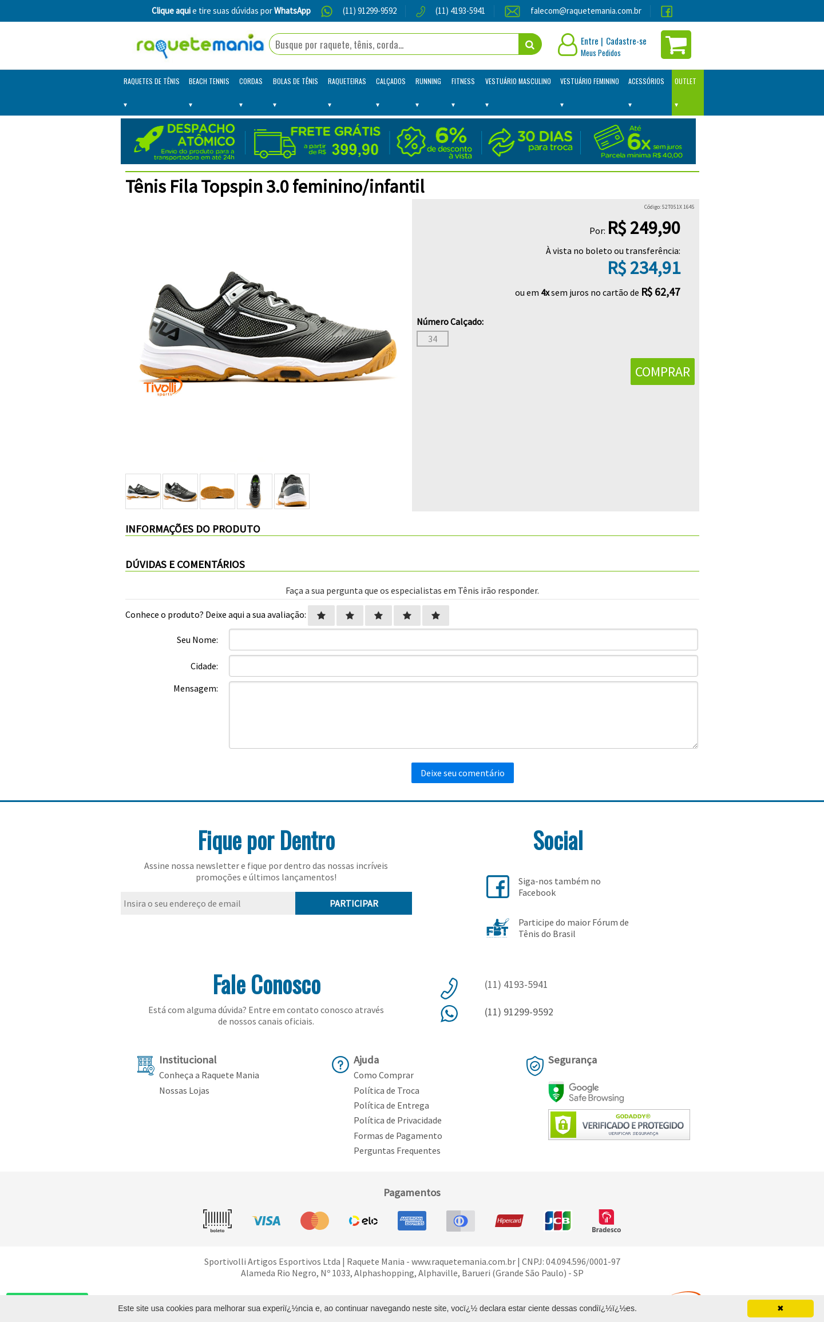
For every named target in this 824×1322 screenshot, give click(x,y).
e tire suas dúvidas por (231, 10)
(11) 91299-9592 (370, 10)
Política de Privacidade (398, 1120)
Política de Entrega (391, 1105)
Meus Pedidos (601, 52)
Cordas (251, 81)
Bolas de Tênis (295, 81)
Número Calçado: (450, 321)
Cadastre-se (626, 40)
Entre (590, 40)
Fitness (463, 81)
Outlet (685, 81)
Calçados (391, 81)
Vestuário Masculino (518, 81)
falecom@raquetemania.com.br (585, 10)
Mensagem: (195, 688)
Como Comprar (384, 1075)
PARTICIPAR (354, 903)
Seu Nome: (197, 639)
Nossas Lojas (184, 1090)
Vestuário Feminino (589, 81)
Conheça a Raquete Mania (209, 1075)
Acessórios (646, 81)
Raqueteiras (347, 81)
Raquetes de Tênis (152, 81)
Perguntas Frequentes (397, 1150)
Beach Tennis (209, 81)
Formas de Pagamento (398, 1135)
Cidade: (204, 666)
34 (432, 338)
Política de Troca (386, 1090)
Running (428, 81)
